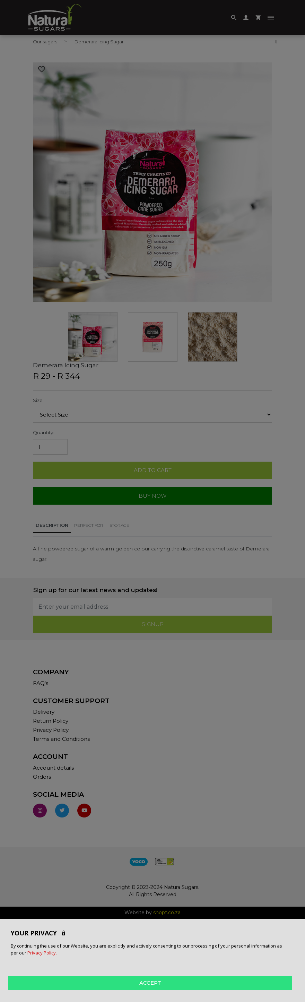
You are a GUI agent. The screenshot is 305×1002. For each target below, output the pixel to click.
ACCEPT (150, 982)
